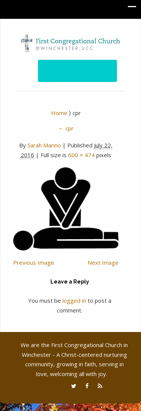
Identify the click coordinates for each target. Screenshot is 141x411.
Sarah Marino (44, 145)
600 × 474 (81, 155)
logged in (74, 300)
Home (60, 113)
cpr (66, 128)
